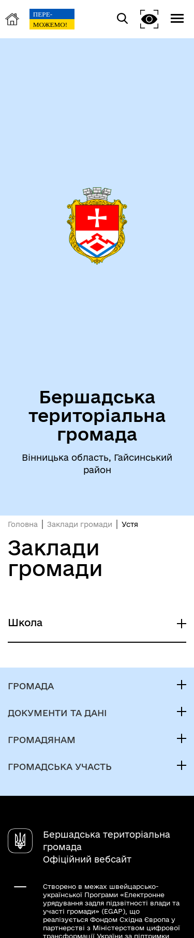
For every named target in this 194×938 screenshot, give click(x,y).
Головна (23, 524)
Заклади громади (79, 524)
